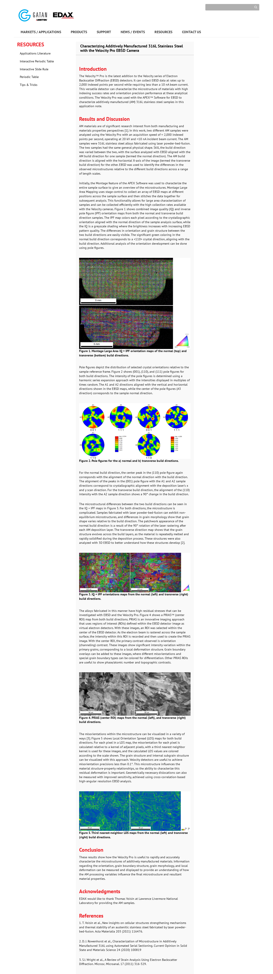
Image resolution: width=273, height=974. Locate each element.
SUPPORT (104, 32)
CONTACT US (191, 32)
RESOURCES (163, 32)
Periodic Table (29, 77)
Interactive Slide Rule (34, 69)
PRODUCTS (79, 32)
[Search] (232, 7)
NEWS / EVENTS (133, 32)
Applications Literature (35, 53)
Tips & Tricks (28, 85)
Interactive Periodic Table (37, 61)
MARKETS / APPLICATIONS (41, 32)
